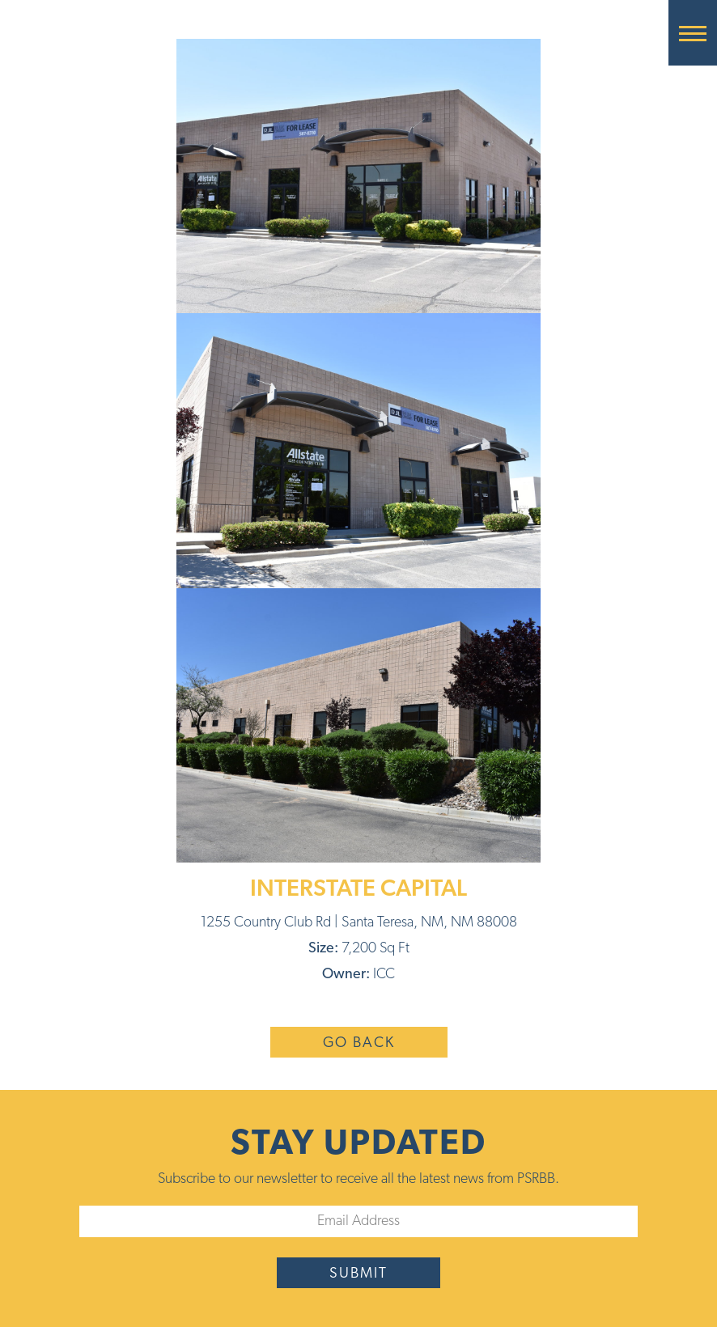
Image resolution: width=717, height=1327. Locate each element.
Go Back (359, 1043)
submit (358, 1274)
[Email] (358, 1221)
